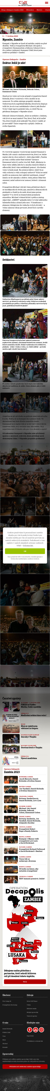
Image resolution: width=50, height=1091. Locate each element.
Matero (39, 10)
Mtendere (30, 10)
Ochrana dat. (28, 545)
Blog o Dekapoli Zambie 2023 (12, 10)
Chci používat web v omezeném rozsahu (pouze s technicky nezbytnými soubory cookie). (25, 558)
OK (25, 551)
